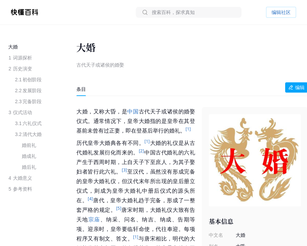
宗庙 (94, 219)
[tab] (81, 89)
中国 (132, 111)
